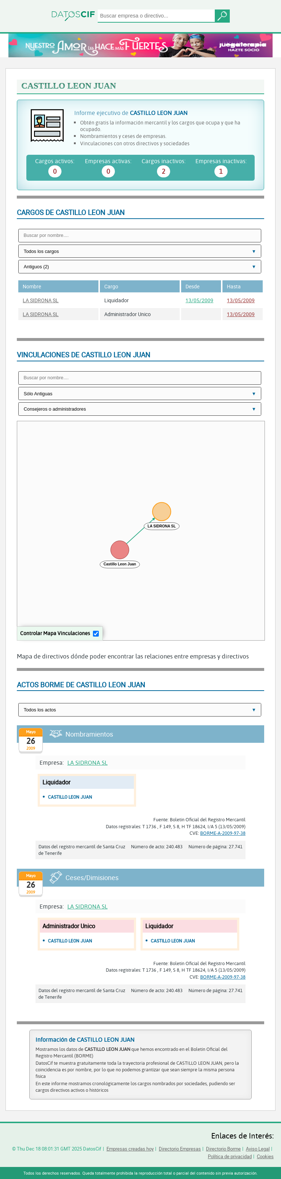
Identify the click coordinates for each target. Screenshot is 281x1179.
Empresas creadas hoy (130, 1148)
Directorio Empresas (180, 1148)
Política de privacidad (230, 1156)
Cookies (265, 1156)
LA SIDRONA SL (41, 300)
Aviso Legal (258, 1148)
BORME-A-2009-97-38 (223, 833)
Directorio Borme (223, 1148)
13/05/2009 (199, 300)
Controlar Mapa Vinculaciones (55, 633)
